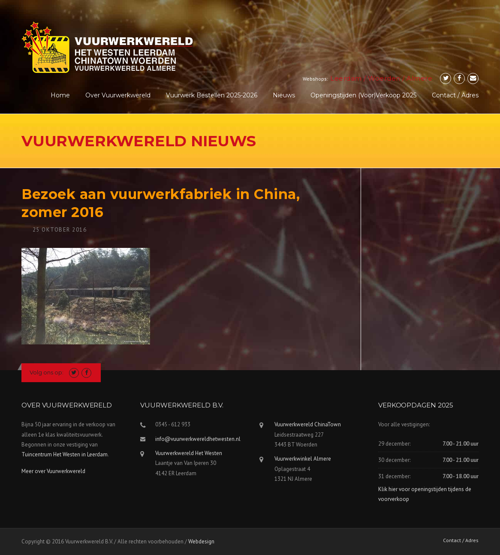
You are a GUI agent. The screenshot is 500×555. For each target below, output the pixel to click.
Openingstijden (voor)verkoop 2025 (363, 95)
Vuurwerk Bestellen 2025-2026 (211, 95)
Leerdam (346, 78)
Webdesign (201, 541)
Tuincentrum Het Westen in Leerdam (64, 454)
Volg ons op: (46, 372)
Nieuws (284, 95)
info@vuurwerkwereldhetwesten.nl (198, 439)
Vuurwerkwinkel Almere (302, 458)
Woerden (384, 78)
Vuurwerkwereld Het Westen (188, 453)
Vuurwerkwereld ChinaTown (307, 424)
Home (60, 95)
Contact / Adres (455, 95)
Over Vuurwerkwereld (118, 95)
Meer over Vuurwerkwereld (53, 471)
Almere (419, 78)
